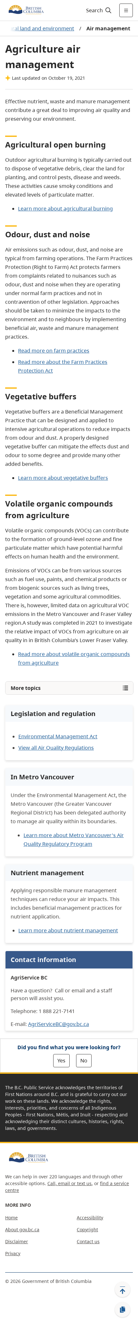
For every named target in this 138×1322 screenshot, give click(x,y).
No (83, 1060)
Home (11, 1217)
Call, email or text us (69, 1183)
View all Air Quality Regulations (56, 747)
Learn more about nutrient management (68, 930)
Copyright (87, 1229)
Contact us (88, 1241)
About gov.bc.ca (22, 1229)
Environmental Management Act (57, 736)
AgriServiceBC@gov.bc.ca (58, 1024)
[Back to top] (122, 1289)
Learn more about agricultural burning (65, 208)
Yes (61, 1060)
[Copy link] (122, 1309)
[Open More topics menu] (69, 687)
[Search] (98, 10)
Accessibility (90, 1217)
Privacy (12, 1253)
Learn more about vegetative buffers (63, 477)
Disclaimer (16, 1241)
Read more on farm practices (53, 350)
